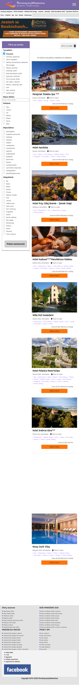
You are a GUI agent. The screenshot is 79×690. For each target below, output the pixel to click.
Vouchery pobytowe (6, 11)
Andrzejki (47, 11)
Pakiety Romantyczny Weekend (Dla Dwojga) (15, 63)
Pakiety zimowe (8, 625)
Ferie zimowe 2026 (12, 79)
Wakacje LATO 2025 (9, 622)
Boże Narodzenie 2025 (58, 11)
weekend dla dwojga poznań (11, 642)
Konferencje (28, 15)
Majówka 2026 (7, 618)
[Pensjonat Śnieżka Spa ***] (54, 86)
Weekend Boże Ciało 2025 (11, 627)
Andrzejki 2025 (11, 70)
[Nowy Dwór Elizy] (54, 540)
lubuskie (7, 139)
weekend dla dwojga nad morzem (13, 635)
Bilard (6, 186)
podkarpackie (9, 153)
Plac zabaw (8, 220)
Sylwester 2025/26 (72, 11)
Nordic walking (9, 217)
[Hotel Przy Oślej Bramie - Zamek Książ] (54, 197)
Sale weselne (10, 90)
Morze (8, 121)
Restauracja (8, 222)
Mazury (8, 115)
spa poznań (44, 642)
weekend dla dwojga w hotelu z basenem (15, 649)
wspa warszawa (46, 644)
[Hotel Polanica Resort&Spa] (54, 366)
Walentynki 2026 (8, 611)
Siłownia (7, 231)
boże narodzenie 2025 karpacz (50, 625)
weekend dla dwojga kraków (12, 640)
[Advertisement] (16, 266)
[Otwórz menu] (74, 4)
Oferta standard (18, 11)
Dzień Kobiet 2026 (9, 613)
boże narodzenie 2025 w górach (50, 611)
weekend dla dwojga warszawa (12, 644)
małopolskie (8, 145)
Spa (13, 15)
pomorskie (8, 159)
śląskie (7, 162)
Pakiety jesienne (11, 67)
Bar (5, 181)
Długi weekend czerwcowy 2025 (13, 620)
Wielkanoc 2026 (8, 616)
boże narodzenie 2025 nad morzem (51, 613)
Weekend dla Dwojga (30, 11)
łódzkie (7, 142)
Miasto (8, 118)
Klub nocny (8, 206)
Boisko (7, 189)
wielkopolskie (9, 170)
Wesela (21, 15)
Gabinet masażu (10, 195)
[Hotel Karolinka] (54, 141)
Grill (6, 197)
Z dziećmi (7, 15)
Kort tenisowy (9, 209)
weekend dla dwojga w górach (12, 633)
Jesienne (40, 11)
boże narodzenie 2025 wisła (49, 620)
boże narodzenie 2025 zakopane (50, 622)
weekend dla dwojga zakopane (12, 647)
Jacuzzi (7, 200)
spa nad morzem (46, 635)
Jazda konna (8, 203)
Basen (6, 183)
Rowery (7, 225)
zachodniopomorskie (11, 173)
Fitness (7, 192)
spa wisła (44, 649)
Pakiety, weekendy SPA (13, 84)
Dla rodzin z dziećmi (12, 81)
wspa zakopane (45, 647)
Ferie (2, 15)
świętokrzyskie (9, 165)
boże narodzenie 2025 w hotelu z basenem (54, 627)
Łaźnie (6, 214)
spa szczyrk (44, 638)
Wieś (7, 123)
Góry (7, 107)
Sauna (6, 228)
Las (7, 112)
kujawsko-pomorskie (11, 134)
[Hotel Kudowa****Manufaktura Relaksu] (54, 253)
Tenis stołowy (9, 234)
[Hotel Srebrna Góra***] (54, 424)
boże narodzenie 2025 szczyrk (50, 616)
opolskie (7, 151)
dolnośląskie (9, 131)
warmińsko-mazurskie (12, 167)
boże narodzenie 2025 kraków (50, 618)
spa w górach (45, 633)
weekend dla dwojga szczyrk (12, 638)
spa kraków (44, 640)
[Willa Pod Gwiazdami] (54, 308)
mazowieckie (9, 148)
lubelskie (7, 137)
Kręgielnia (8, 211)
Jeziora (8, 109)
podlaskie (8, 156)
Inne (16, 15)
